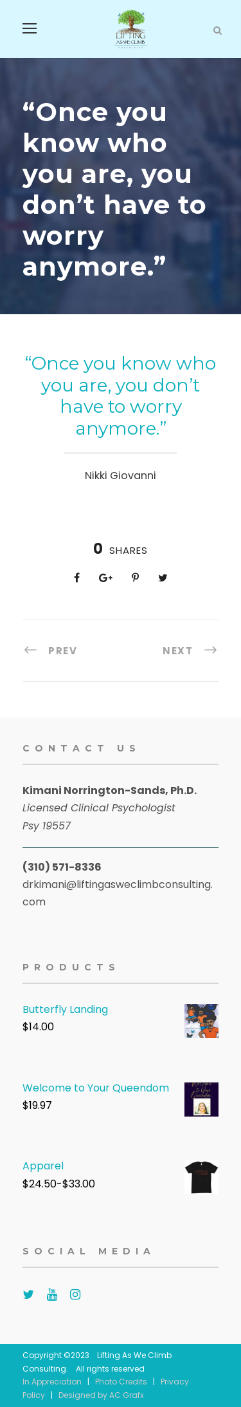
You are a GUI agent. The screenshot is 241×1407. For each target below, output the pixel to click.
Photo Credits (121, 1381)
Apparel (43, 1165)
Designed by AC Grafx (101, 1395)
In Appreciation (52, 1381)
